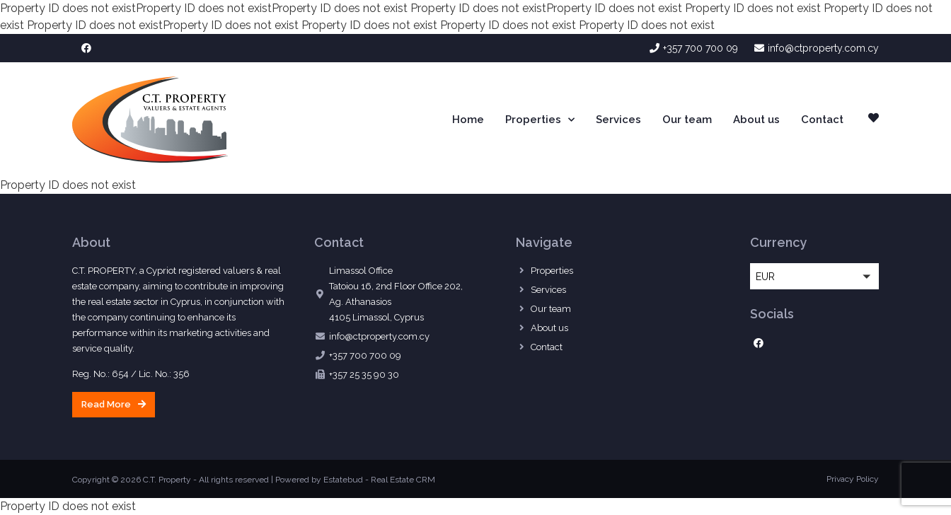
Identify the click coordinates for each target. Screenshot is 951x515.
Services (618, 119)
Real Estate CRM (403, 480)
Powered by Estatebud (319, 480)
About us (756, 119)
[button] (113, 404)
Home (468, 119)
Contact (822, 119)
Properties (540, 120)
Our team (687, 119)
